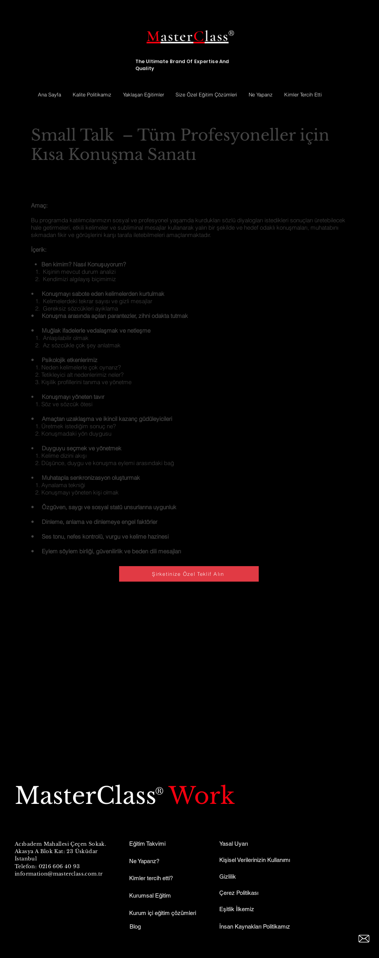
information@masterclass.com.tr (59, 873)
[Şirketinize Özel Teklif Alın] (189, 574)
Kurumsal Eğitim (150, 895)
